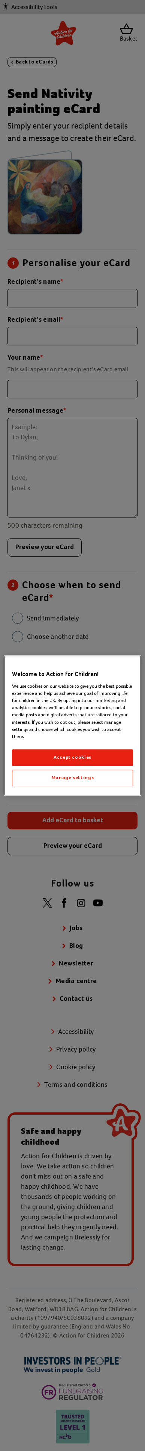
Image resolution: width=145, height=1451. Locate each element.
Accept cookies (72, 757)
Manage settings (72, 777)
